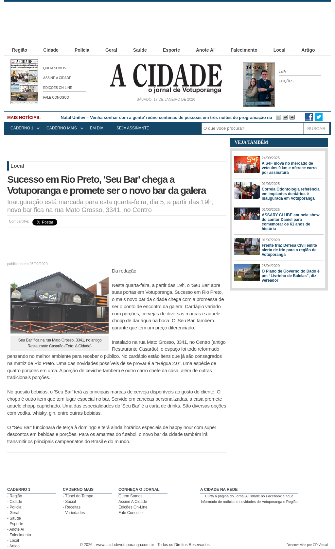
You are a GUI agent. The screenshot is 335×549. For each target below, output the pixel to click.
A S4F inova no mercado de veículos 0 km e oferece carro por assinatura (289, 168)
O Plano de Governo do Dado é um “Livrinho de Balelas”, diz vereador (291, 276)
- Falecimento (19, 535)
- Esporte (15, 524)
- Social (69, 501)
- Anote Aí (15, 529)
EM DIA (96, 128)
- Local (13, 540)
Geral (111, 50)
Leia (282, 71)
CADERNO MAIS (61, 128)
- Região (14, 496)
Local (279, 50)
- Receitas (71, 507)
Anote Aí (205, 50)
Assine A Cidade (57, 78)
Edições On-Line (57, 88)
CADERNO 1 (21, 128)
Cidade (51, 50)
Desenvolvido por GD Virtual (307, 545)
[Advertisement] (167, 16)
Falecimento (244, 50)
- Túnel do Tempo (78, 496)
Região (19, 50)
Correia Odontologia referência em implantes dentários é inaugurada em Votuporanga (291, 194)
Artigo (308, 50)
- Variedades (74, 512)
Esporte (171, 50)
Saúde (140, 50)
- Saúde (14, 518)
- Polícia (14, 507)
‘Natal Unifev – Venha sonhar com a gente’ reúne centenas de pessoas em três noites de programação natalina (171, 117)
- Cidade (14, 501)
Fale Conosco (56, 97)
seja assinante (132, 128)
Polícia (82, 50)
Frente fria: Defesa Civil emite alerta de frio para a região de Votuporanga (289, 250)
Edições (286, 81)
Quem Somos (54, 68)
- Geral (13, 512)
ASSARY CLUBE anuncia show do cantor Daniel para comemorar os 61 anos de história (291, 222)
